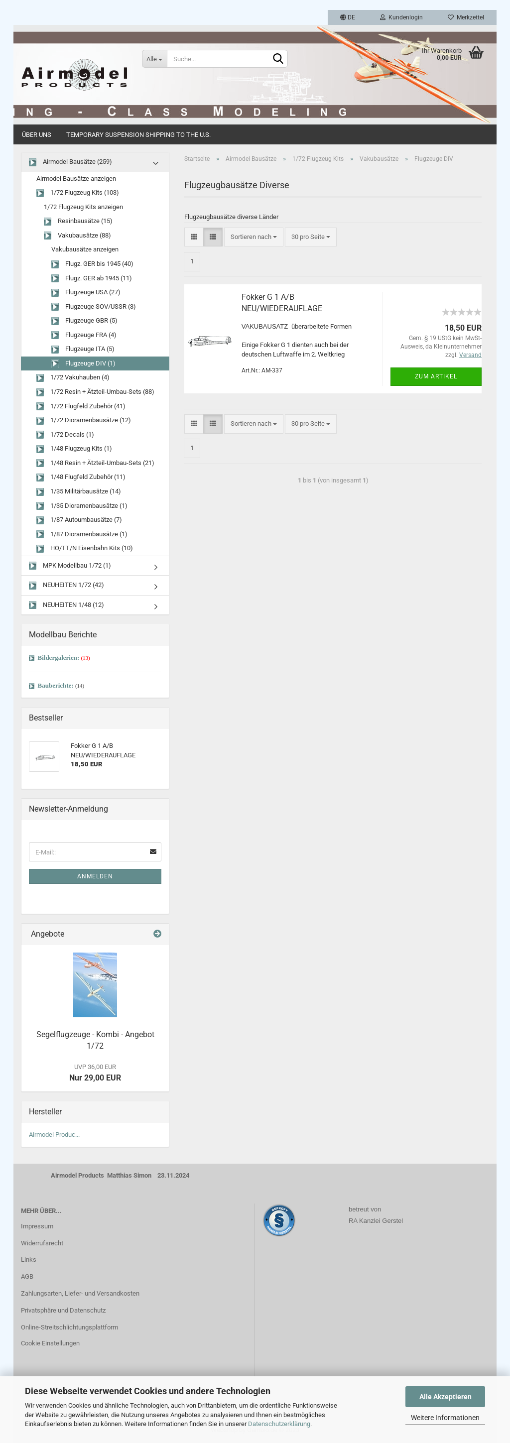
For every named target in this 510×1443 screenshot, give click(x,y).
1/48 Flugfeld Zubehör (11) (81, 477)
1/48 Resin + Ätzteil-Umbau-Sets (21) (95, 463)
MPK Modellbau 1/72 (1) (70, 566)
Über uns (36, 134)
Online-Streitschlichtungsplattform (69, 1327)
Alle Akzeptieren (445, 1397)
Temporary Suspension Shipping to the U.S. (138, 134)
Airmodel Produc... (54, 1134)
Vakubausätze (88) (77, 236)
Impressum (37, 1226)
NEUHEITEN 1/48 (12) (66, 605)
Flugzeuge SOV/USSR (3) (93, 307)
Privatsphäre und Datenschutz (63, 1310)
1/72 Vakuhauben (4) (73, 377)
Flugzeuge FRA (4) (84, 335)
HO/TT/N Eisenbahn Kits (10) (84, 548)
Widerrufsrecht (42, 1243)
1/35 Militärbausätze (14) (78, 491)
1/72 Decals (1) (65, 435)
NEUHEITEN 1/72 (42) (66, 585)
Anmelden (95, 876)
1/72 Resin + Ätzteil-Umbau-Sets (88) (95, 392)
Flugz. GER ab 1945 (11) (91, 278)
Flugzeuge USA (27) (86, 292)
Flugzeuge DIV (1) (83, 364)
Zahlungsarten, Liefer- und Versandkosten (80, 1293)
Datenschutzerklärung (279, 1424)
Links (28, 1259)
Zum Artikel (436, 376)
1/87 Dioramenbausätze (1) (82, 534)
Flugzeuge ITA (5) (83, 349)
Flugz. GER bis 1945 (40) (92, 264)
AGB (27, 1276)
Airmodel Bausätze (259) (70, 162)
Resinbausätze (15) (78, 221)
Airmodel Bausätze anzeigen (76, 178)
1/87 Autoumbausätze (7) (79, 520)
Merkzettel (466, 17)
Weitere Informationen (445, 1418)
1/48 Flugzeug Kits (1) (74, 449)
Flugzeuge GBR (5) (84, 321)
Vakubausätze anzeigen (85, 249)
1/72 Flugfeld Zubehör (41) (81, 406)
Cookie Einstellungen (50, 1343)
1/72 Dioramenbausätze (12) (83, 420)
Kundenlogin (401, 17)
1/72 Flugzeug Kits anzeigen (83, 207)
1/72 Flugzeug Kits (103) (77, 193)
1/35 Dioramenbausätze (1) (82, 506)
